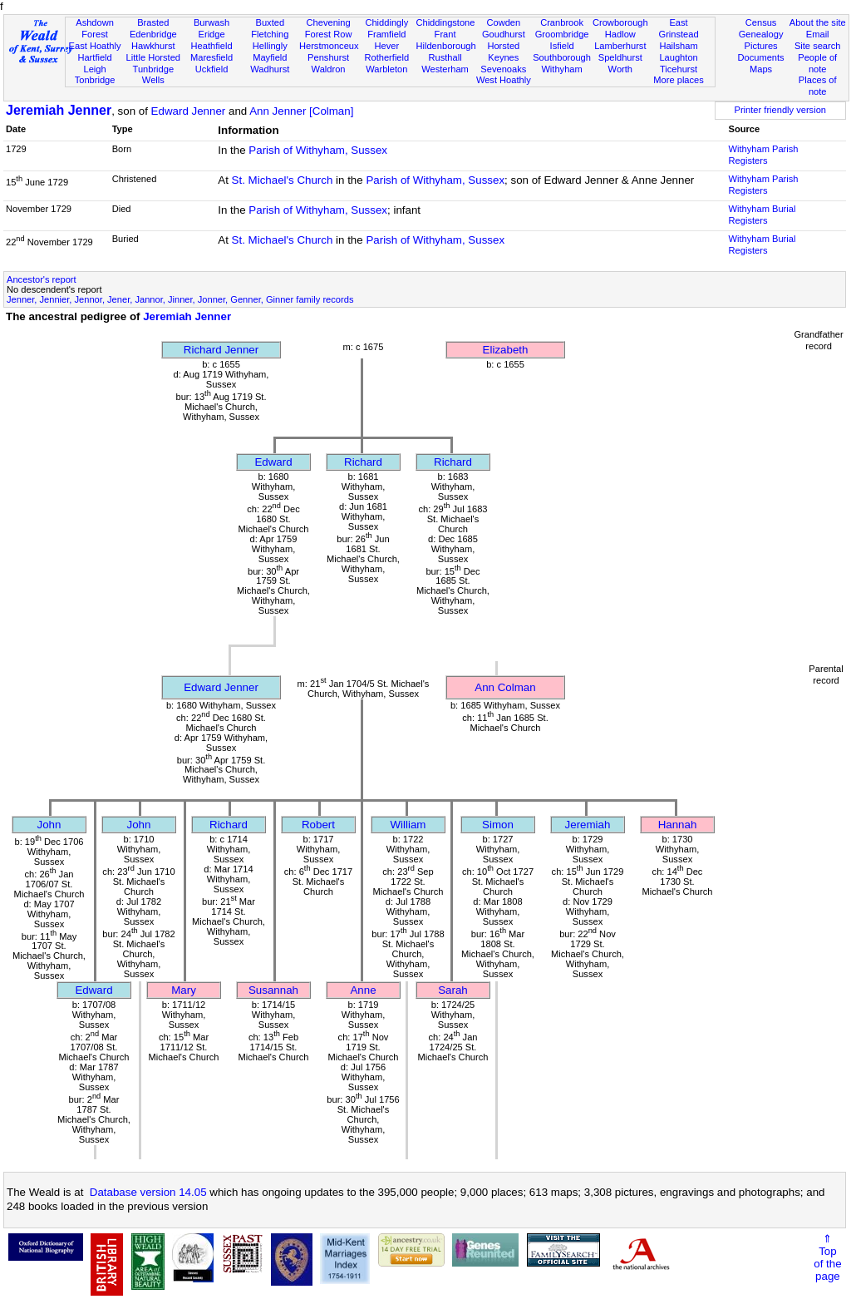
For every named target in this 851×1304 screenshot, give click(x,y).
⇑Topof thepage (827, 1257)
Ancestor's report (41, 279)
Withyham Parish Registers (764, 154)
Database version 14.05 (148, 1192)
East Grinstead (678, 28)
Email (817, 34)
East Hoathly (95, 46)
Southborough (562, 57)
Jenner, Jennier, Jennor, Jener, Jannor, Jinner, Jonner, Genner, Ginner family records (180, 299)
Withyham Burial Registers (762, 214)
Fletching (269, 34)
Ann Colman (505, 687)
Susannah (273, 990)
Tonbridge (95, 80)
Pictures (761, 46)
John (49, 824)
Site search (817, 46)
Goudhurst (503, 34)
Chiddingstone (445, 22)
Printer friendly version (780, 110)
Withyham (561, 69)
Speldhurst (620, 57)
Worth (620, 69)
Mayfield (270, 57)
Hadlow (620, 34)
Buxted (270, 22)
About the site (818, 22)
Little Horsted (153, 57)
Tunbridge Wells (154, 75)
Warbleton (386, 69)
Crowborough (620, 22)
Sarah (453, 990)
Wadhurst (269, 69)
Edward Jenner (188, 111)
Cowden (503, 22)
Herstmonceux (329, 46)
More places (678, 80)
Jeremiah (588, 824)
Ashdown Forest (95, 28)
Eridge (212, 34)
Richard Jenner (221, 349)
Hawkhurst (153, 46)
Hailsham (678, 46)
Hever (387, 46)
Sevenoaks (503, 69)
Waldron (329, 69)
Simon (498, 824)
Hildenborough (445, 46)
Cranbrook (561, 22)
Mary (183, 990)
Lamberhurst (620, 46)
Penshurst (328, 57)
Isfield (562, 46)
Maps (761, 69)
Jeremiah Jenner (58, 110)
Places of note (818, 85)
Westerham (445, 69)
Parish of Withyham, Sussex (317, 150)
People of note (817, 63)
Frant (445, 34)
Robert (318, 824)
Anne (363, 990)
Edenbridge (153, 34)
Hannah (677, 824)
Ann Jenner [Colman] (301, 111)
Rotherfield (386, 57)
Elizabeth (506, 349)
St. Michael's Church (282, 180)
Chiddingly (386, 22)
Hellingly (270, 46)
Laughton (678, 57)
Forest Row (328, 34)
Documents (760, 57)
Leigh (94, 69)
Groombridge (562, 34)
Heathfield (212, 46)
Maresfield (211, 57)
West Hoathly (503, 80)
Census (761, 22)
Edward (273, 462)
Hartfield (94, 57)
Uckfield (212, 69)
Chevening (329, 22)
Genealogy (761, 34)
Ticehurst (678, 69)
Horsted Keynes (503, 51)
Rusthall (445, 57)
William (408, 824)
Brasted (153, 22)
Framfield (386, 34)
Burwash (211, 22)
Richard (363, 462)
